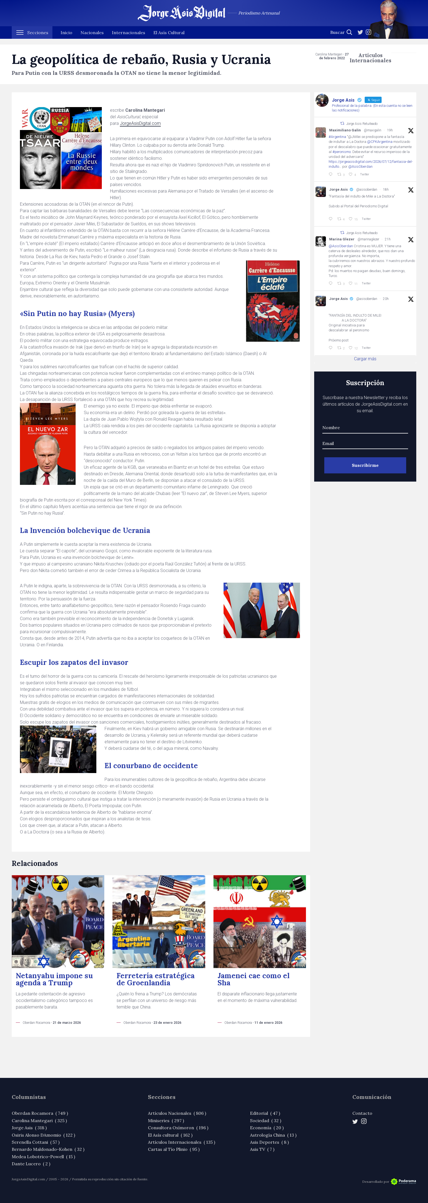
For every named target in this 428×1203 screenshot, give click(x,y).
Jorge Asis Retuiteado (362, 124)
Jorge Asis (338, 189)
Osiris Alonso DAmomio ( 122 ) (43, 1135)
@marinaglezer (368, 239)
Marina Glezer (342, 239)
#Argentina (337, 137)
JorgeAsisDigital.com (140, 123)
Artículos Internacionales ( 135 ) (181, 1142)
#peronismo (341, 152)
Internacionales (128, 38)
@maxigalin (372, 130)
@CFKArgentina (380, 142)
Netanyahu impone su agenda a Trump (54, 979)
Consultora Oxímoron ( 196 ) (178, 1127)
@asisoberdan (366, 189)
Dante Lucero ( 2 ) (31, 1163)
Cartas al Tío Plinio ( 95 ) (174, 1149)
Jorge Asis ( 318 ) (29, 1127)
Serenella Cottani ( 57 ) (36, 1142)
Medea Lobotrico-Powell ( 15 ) (43, 1156)
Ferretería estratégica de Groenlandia (156, 979)
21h (388, 239)
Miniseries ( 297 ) (166, 1120)
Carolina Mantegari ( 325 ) (39, 1120)
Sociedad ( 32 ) (265, 1120)
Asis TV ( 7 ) (262, 1149)
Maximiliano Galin (345, 130)
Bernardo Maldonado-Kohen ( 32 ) (48, 1149)
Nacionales (92, 38)
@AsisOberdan (360, 166)
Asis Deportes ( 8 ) (269, 1142)
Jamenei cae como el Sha (254, 979)
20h (386, 299)
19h (390, 130)
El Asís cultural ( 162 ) (170, 1135)
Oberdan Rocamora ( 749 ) (40, 1113)
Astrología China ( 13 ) (273, 1135)
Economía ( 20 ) (267, 1127)
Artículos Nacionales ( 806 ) (177, 1113)
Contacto (362, 1113)
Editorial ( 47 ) (265, 1113)
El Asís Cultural (169, 38)
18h (386, 189)
